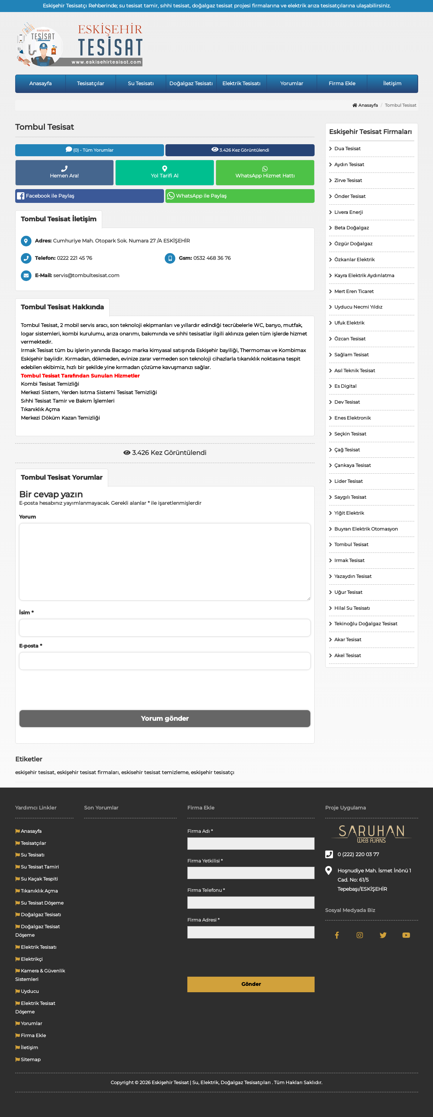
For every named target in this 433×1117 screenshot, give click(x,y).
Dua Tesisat (347, 148)
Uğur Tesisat (348, 592)
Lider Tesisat (348, 481)
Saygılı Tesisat (350, 497)
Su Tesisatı (141, 83)
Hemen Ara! (65, 172)
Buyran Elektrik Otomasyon (366, 529)
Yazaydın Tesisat (352, 576)
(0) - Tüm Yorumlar (89, 149)
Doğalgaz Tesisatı (191, 83)
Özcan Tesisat (349, 338)
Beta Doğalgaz (351, 227)
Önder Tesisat (349, 196)
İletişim (392, 83)
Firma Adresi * (203, 920)
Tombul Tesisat (351, 544)
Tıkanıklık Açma (36, 891)
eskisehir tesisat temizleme (154, 772)
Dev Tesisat (347, 402)
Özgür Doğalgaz (353, 243)
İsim (26, 612)
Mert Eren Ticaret (354, 291)
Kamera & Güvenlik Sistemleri (40, 975)
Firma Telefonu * (206, 890)
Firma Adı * (200, 831)
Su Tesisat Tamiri (37, 867)
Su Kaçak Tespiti (36, 879)
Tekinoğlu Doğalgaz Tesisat (365, 623)
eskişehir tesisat (34, 772)
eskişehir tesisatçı (212, 772)
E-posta (30, 646)
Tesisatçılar (90, 83)
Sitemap (28, 1059)
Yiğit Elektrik (349, 513)
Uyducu (27, 991)
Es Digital (345, 386)
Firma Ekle (342, 83)
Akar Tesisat (347, 639)
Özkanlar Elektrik (354, 259)
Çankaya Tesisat (352, 465)
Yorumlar (291, 83)
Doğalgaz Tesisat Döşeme (37, 931)
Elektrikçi (29, 959)
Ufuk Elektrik (349, 323)
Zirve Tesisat (348, 180)
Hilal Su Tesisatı (352, 608)
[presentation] (164, 689)
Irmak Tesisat (349, 560)
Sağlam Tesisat (351, 354)
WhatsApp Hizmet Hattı (265, 172)
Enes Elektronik (352, 418)
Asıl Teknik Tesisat (354, 370)
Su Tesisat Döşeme (39, 903)
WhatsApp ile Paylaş (197, 196)
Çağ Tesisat (347, 449)
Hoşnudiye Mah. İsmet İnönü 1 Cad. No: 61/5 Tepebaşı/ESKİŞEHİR (368, 879)
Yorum (27, 517)
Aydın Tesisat (349, 164)
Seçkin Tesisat (350, 434)
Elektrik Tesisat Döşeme (35, 1007)
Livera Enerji (348, 212)
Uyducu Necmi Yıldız (358, 307)
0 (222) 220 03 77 (352, 854)
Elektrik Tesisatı (241, 83)
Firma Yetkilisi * (205, 861)
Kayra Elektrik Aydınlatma (364, 275)
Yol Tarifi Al (165, 172)
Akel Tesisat (347, 655)
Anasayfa (40, 83)
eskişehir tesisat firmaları (88, 772)
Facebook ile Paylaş (45, 196)
